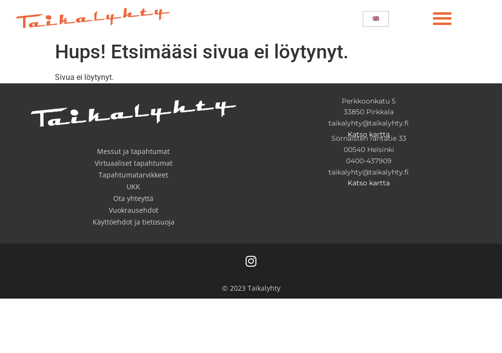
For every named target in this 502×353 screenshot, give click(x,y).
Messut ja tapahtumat (133, 151)
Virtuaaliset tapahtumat (134, 163)
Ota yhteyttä (133, 198)
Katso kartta (369, 134)
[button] (442, 17)
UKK (133, 186)
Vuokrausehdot (133, 210)
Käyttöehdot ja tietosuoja (134, 222)
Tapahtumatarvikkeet (133, 174)
